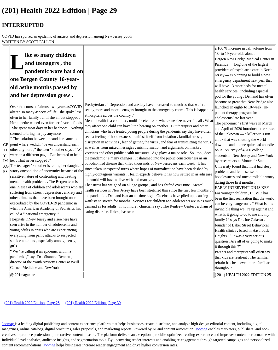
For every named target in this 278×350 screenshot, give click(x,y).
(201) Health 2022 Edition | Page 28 (32, 303)
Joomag (8, 324)
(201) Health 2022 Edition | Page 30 (93, 303)
